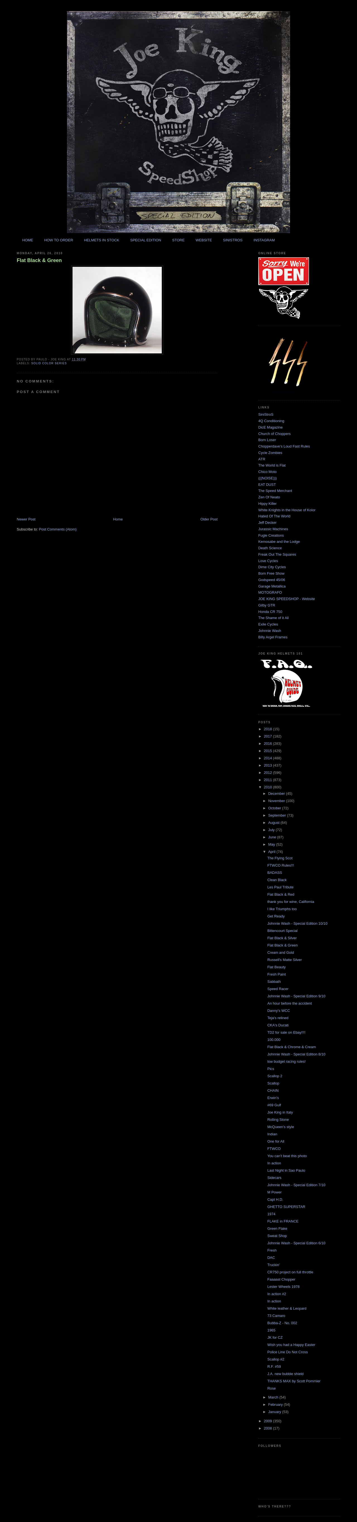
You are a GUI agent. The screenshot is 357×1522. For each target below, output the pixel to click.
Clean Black (276, 880)
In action (274, 1163)
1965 (271, 1330)
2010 (268, 787)
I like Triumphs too (282, 909)
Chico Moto (267, 472)
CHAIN (272, 1090)
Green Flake (277, 1228)
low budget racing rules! (286, 1061)
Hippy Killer (267, 503)
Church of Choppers (274, 434)
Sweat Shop (277, 1236)
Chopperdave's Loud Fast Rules (284, 446)
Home (118, 519)
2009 (268, 1421)
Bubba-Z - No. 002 (282, 1323)
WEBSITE (204, 240)
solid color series (49, 363)
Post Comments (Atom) (58, 529)
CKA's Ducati (277, 1025)
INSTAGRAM (264, 240)
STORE (178, 240)
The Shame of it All (273, 618)
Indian (272, 1134)
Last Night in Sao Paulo (286, 1170)
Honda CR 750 (270, 612)
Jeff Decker (267, 522)
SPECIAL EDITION (145, 240)
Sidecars (274, 1178)
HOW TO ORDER (58, 240)
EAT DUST (267, 484)
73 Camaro (276, 1316)
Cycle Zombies (270, 453)
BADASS (274, 873)
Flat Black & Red (280, 894)
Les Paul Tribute (280, 887)
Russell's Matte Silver (284, 960)
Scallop (273, 1083)
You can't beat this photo (287, 1156)
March (273, 1397)
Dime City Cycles (272, 567)
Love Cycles (268, 561)
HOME (27, 240)
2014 (268, 758)
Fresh (271, 1250)
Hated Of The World (274, 516)
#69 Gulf (274, 1105)
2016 (268, 743)
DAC (271, 1257)
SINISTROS (232, 240)
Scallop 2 (274, 1076)
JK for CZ (275, 1337)
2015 (268, 751)
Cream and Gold (280, 952)
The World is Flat (272, 465)
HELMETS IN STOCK (101, 240)
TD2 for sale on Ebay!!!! (286, 1032)
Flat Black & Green (39, 260)
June (272, 837)
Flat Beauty (276, 967)
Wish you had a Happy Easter (291, 1345)
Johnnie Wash (269, 631)
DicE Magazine (270, 427)
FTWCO (274, 1149)
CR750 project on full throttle (290, 1272)
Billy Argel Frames (273, 637)
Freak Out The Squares (277, 554)
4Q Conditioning (271, 421)
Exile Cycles (268, 624)
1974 (271, 1214)
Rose (271, 1388)
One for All (275, 1141)
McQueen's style (280, 1127)
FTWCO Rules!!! (280, 865)
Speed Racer (277, 989)
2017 (268, 736)
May (272, 844)
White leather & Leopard (286, 1308)
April (272, 852)
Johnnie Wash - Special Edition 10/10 (297, 923)
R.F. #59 (274, 1366)
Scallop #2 (275, 1359)
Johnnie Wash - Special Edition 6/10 (296, 1243)
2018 (268, 729)
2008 (268, 1428)
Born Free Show (271, 573)
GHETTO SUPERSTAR (286, 1207)
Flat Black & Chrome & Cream (291, 1047)
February (276, 1404)
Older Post (209, 519)
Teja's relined (277, 1018)
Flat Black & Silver (281, 938)
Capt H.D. (275, 1199)
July (272, 830)
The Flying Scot (279, 858)
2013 (268, 765)
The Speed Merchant (275, 491)
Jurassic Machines (273, 529)
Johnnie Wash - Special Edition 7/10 (296, 1185)
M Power (274, 1192)
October (275, 808)
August (274, 823)
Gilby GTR (266, 605)
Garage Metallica (272, 586)
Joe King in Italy (280, 1112)
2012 (268, 772)
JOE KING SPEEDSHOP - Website (286, 599)
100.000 (273, 1040)
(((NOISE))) (267, 478)
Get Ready (275, 916)
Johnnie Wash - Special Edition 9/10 (296, 996)
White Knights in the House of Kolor (286, 510)
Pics (270, 1069)
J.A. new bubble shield (285, 1374)
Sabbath (274, 981)
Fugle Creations (271, 535)
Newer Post (26, 519)
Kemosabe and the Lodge (279, 541)
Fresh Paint (276, 974)
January (275, 1412)
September (277, 815)
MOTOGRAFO (270, 592)
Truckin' (273, 1265)
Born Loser (267, 440)
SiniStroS (265, 414)
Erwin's (273, 1098)
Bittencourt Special (282, 931)
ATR (261, 459)
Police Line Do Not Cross (287, 1352)
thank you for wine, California (290, 902)
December (277, 793)
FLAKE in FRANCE (282, 1221)
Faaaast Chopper (281, 1279)
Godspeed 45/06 (271, 580)
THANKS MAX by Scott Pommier (293, 1381)
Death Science (270, 548)
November (277, 801)
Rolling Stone (278, 1119)
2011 (268, 780)
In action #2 (276, 1294)
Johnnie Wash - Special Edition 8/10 (296, 1054)
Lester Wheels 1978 (283, 1287)
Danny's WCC (278, 1011)
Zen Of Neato (269, 497)
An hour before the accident (289, 1003)
